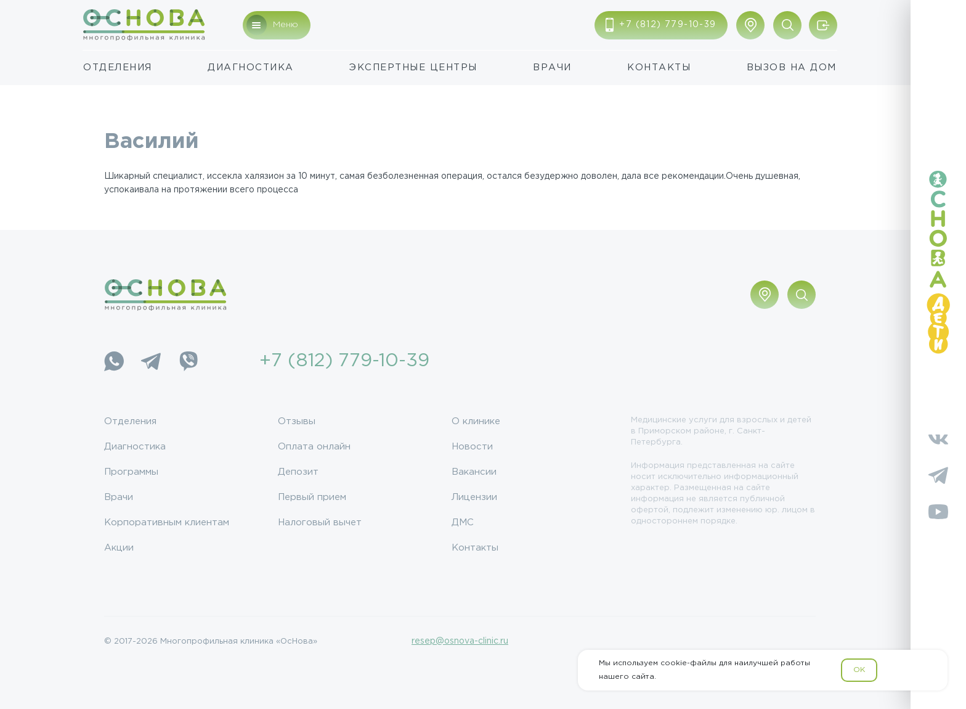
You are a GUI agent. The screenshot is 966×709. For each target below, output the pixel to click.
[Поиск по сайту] (787, 25)
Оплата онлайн (314, 447)
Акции (119, 548)
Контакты (659, 68)
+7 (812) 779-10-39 (344, 361)
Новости (472, 447)
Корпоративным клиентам (166, 522)
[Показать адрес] (750, 25)
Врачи (552, 68)
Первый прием (312, 497)
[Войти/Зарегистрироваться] (823, 25)
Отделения (117, 68)
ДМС (463, 522)
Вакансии (474, 472)
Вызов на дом (792, 68)
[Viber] (188, 361)
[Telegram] (151, 361)
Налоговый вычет (320, 522)
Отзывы (296, 421)
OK (859, 669)
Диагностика (251, 68)
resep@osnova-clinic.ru (460, 641)
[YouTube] (938, 512)
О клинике (476, 421)
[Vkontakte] (938, 439)
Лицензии (474, 497)
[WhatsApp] (114, 361)
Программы (131, 472)
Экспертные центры (413, 68)
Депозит (298, 472)
